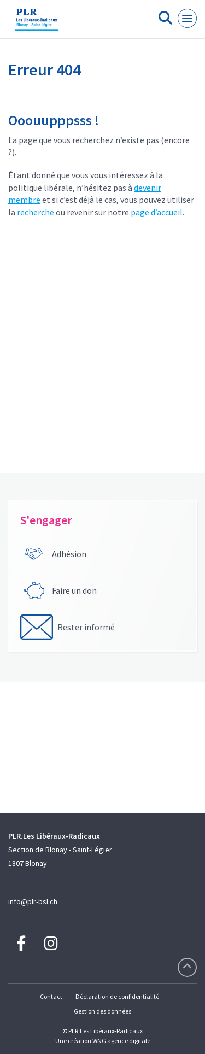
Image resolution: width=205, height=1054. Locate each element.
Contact (51, 996)
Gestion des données (102, 1011)
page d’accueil (157, 212)
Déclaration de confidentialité (117, 996)
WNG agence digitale (121, 1041)
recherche (35, 212)
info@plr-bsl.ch (32, 901)
